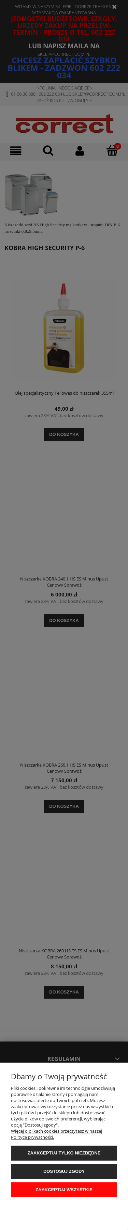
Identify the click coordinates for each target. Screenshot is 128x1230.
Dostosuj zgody (64, 1171)
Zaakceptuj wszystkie (64, 1189)
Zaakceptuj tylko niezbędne (64, 1152)
